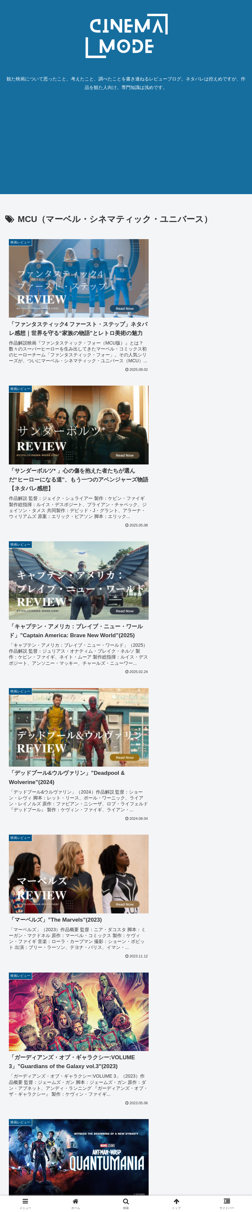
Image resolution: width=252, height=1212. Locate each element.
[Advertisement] (126, 148)
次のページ (126, 1099)
